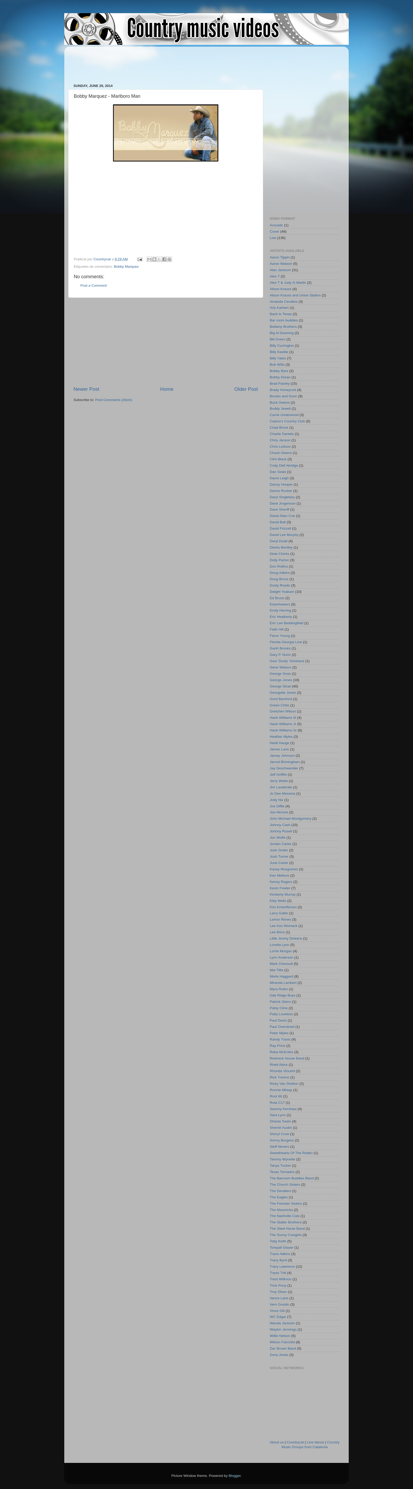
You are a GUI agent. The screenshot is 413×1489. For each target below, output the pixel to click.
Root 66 (276, 1096)
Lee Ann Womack (284, 926)
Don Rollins (279, 566)
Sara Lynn (278, 1115)
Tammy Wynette (282, 1159)
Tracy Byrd (278, 1260)
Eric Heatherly (281, 617)
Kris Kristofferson (283, 907)
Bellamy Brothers (283, 327)
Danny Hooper (281, 484)
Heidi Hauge (279, 743)
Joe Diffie (277, 806)
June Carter (279, 863)
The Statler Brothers (286, 1222)
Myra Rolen (279, 989)
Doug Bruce (279, 579)
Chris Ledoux (280, 446)
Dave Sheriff (279, 509)
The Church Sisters (285, 1185)
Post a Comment (93, 285)
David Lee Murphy (284, 535)
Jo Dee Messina (282, 793)
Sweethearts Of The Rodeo (291, 1153)
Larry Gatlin (279, 913)
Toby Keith (278, 1241)
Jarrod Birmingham (285, 762)
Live (273, 238)
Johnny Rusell (281, 831)
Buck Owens (280, 402)
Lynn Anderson (281, 957)
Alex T (275, 276)
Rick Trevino (279, 1077)
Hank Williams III (283, 718)
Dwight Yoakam (282, 592)
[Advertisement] (169, 62)
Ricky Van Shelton (284, 1084)
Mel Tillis (276, 970)
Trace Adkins (280, 1254)
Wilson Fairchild (282, 1342)
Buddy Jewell (280, 409)
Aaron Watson (281, 264)
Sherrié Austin (281, 1128)
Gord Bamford (281, 699)
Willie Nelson (280, 1336)
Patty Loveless (281, 1014)
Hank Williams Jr (283, 724)
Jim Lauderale (281, 787)
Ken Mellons (279, 875)
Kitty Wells (278, 901)
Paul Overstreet (282, 1027)
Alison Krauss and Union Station (295, 295)
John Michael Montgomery (290, 819)
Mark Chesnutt (281, 964)
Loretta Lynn (279, 945)
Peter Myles (279, 1033)
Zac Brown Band (283, 1348)
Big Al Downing (282, 333)
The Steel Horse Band (287, 1229)
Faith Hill (277, 629)
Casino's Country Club (287, 421)
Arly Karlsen (279, 308)
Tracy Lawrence (282, 1266)
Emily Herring (280, 610)
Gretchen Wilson (283, 711)
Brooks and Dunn (283, 396)
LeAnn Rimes (280, 919)
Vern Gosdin (279, 1304)
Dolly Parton (279, 560)
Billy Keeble (279, 352)
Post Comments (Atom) (113, 400)
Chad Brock (279, 427)
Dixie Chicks (279, 554)
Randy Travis (280, 1039)
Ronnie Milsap (281, 1090)
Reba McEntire (281, 1052)
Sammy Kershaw (283, 1109)
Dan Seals (278, 472)
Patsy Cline (279, 1008)
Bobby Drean (280, 377)
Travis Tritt (278, 1273)
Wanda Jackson (282, 1323)
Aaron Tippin (280, 257)
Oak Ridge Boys (283, 995)
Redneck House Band (287, 1058)
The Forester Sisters (286, 1203)
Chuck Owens (281, 453)
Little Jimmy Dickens (286, 938)
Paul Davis (278, 1020)
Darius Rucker (281, 491)
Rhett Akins (279, 1065)
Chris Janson (280, 440)
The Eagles (279, 1197)
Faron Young (280, 636)
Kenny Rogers (281, 882)
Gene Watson (280, 667)
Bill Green (277, 339)
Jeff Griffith (278, 775)
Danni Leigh (279, 478)
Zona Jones (279, 1355)
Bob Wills (277, 365)
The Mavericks (281, 1210)
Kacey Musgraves (284, 869)
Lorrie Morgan (281, 951)
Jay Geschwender (284, 768)
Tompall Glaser (281, 1247)
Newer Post (86, 389)
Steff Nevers (279, 1147)
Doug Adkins (280, 573)
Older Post (246, 389)
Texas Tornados (282, 1172)
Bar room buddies (284, 320)
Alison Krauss (281, 289)
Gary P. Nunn (280, 655)
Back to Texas (281, 314)
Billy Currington (282, 346)
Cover (274, 231)
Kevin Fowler (280, 888)
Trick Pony (278, 1285)
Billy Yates (278, 358)
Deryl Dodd (279, 541)
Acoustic (276, 225)
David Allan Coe (282, 516)
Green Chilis (279, 705)
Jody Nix (276, 800)
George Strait (280, 686)
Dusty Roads (280, 585)
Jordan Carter (281, 844)
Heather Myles (281, 737)
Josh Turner (279, 856)
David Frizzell (280, 528)
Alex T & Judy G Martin (288, 283)
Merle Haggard (281, 976)
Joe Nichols (279, 812)
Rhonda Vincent (282, 1071)
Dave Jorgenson (283, 503)
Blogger (235, 1476)
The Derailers (280, 1191)
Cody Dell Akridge (284, 465)
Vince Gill (277, 1311)
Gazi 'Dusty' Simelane (287, 661)
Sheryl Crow (279, 1134)
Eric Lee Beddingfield (286, 623)
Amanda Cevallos (284, 302)
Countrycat (295, 1442)
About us (277, 1442)
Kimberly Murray (283, 894)
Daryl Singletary (282, 497)
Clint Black (278, 459)
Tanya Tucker (280, 1166)
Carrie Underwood (284, 415)
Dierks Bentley (281, 547)
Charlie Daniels (282, 434)
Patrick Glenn (280, 1002)
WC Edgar (278, 1317)
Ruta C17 (277, 1103)
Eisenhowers (280, 604)
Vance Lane (279, 1298)
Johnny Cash (280, 825)
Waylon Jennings (283, 1329)
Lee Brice (277, 932)
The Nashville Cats (284, 1216)
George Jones (281, 680)
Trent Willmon (281, 1279)
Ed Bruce (277, 598)
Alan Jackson (280, 270)
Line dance (315, 1442)
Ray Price (277, 1046)
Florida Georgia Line (286, 642)
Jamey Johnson (282, 756)
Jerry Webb (279, 781)
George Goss (280, 674)
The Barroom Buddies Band (292, 1178)
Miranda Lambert (283, 983)
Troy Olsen (278, 1292)
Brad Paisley (280, 383)
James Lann (279, 749)
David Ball (278, 522)
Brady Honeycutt (283, 390)
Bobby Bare (279, 371)
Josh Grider (279, 850)
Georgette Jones (283, 693)
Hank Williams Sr (283, 730)
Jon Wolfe (278, 837)
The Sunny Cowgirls (286, 1235)
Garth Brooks (280, 648)
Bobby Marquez (126, 266)
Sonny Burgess (282, 1140)
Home (166, 389)
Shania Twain (280, 1121)
